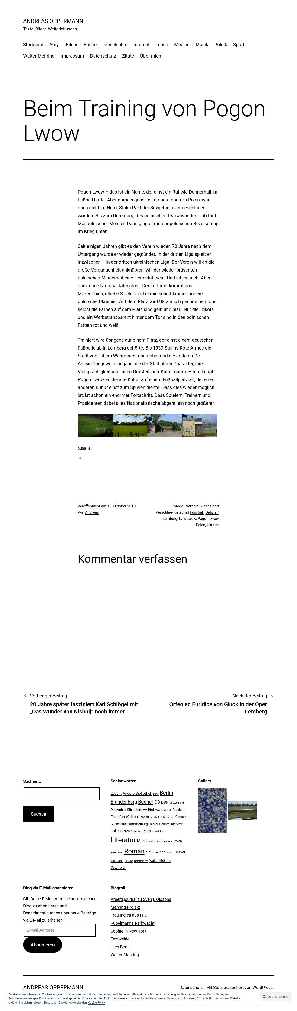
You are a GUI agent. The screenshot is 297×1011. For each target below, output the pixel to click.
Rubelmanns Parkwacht (133, 923)
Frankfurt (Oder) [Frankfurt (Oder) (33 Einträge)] (123, 817)
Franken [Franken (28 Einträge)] (178, 810)
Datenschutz (103, 56)
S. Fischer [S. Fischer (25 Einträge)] (152, 852)
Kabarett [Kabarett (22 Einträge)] (127, 831)
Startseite (33, 44)
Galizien (212, 512)
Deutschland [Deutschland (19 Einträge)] (177, 802)
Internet (141, 44)
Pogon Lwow (208, 518)
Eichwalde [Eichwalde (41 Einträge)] (157, 809)
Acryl (54, 44)
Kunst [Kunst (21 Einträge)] (155, 831)
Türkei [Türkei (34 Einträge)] (180, 852)
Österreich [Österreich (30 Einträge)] (118, 867)
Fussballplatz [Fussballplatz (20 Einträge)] (157, 817)
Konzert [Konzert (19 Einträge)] (138, 831)
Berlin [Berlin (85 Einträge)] (166, 793)
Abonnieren (43, 945)
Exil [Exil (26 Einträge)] (169, 810)
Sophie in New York (128, 931)
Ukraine (213, 525)
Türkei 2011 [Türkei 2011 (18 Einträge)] (117, 860)
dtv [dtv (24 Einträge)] (145, 810)
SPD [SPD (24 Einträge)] (162, 852)
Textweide (120, 938)
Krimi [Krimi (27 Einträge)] (147, 831)
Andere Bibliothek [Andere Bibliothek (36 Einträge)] (137, 793)
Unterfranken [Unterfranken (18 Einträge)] (141, 860)
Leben (161, 44)
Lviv (182, 518)
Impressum (72, 56)
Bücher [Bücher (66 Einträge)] (145, 802)
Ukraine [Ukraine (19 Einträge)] (129, 860)
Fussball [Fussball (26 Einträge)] (143, 817)
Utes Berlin (121, 946)
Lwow (191, 518)
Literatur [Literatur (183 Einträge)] (123, 840)
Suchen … (32, 781)
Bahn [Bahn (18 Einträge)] (156, 793)
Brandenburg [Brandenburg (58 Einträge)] (124, 802)
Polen (200, 525)
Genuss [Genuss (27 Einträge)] (180, 817)
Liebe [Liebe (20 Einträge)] (163, 831)
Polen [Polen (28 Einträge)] (178, 841)
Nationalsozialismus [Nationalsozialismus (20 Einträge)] (161, 841)
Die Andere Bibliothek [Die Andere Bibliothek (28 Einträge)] (126, 810)
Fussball (197, 512)
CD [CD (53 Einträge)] (157, 802)
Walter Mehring (39, 56)
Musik (202, 44)
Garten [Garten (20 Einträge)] (170, 817)
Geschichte (116, 44)
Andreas (92, 512)
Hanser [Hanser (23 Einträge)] (153, 824)
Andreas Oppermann (53, 21)
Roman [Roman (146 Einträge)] (134, 851)
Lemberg (170, 518)
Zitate (128, 56)
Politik (220, 44)
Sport (238, 44)
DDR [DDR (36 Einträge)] (164, 802)
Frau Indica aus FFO (129, 915)
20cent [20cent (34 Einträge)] (116, 793)
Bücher (91, 44)
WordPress (262, 987)
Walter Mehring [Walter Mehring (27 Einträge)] (160, 860)
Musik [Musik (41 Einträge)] (142, 841)
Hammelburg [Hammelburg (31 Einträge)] (138, 824)
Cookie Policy (96, 1002)
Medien (182, 44)
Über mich (150, 56)
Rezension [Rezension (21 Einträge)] (117, 852)
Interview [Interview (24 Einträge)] (177, 824)
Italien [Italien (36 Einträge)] (116, 831)
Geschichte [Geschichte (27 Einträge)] (119, 824)
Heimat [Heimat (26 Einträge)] (164, 824)
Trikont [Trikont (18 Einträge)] (170, 852)
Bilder (72, 44)
